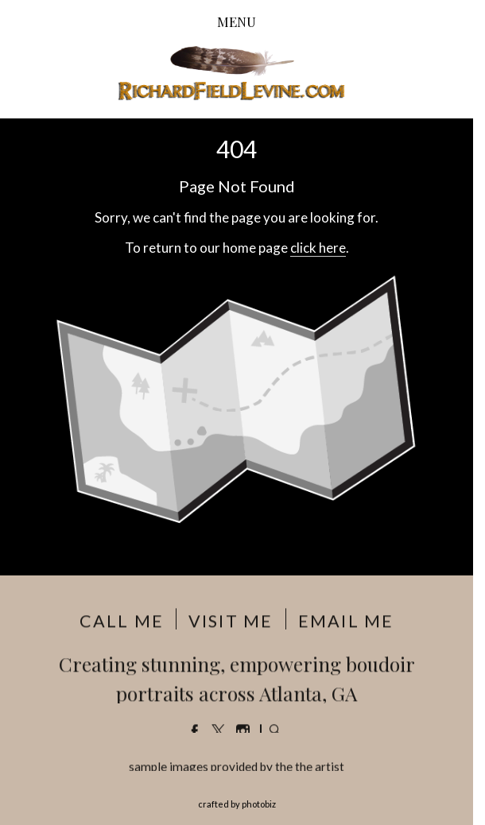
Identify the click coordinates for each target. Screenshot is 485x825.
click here (318, 247)
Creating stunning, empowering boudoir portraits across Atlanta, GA (237, 679)
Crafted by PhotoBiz (237, 804)
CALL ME (122, 621)
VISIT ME (230, 621)
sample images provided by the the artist (236, 767)
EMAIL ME (346, 621)
